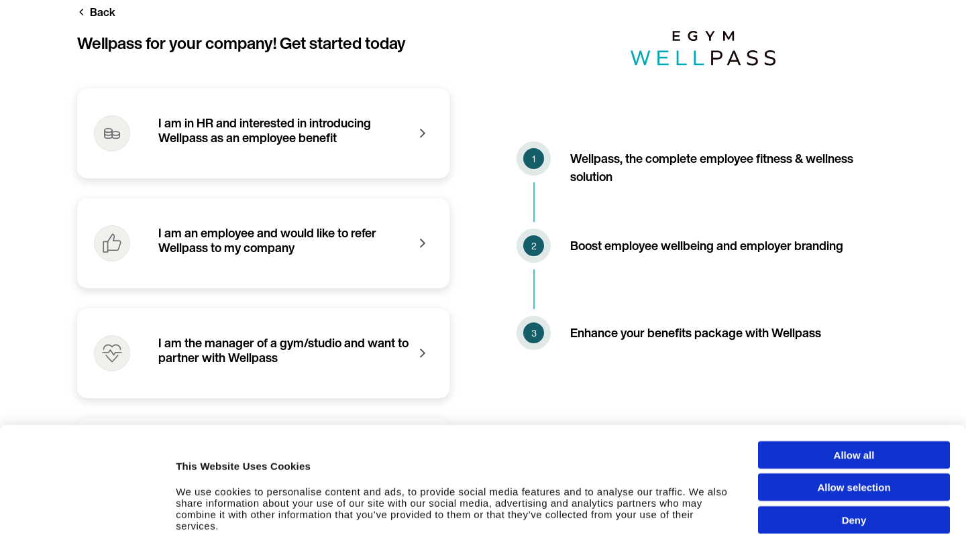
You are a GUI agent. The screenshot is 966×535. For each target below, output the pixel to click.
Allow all (854, 375)
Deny (854, 440)
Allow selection (853, 408)
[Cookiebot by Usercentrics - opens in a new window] (87, 511)
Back (102, 12)
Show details (717, 511)
